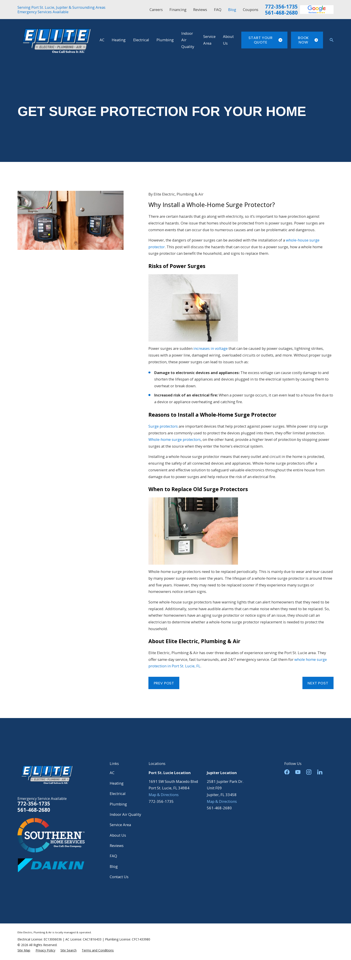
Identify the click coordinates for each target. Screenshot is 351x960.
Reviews (200, 9)
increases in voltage (210, 348)
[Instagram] (308, 772)
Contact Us (119, 876)
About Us (118, 835)
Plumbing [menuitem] (165, 39)
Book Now (308, 40)
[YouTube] (297, 772)
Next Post (318, 683)
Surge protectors (163, 426)
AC (112, 772)
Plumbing (118, 804)
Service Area (120, 824)
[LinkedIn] (319, 772)
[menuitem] (23, 950)
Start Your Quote (265, 40)
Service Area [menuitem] (209, 40)
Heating (117, 783)
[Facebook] (286, 772)
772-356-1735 (281, 6)
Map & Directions (164, 794)
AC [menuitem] (102, 39)
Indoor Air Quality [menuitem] (187, 40)
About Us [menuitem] (228, 40)
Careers (156, 9)
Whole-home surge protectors (174, 439)
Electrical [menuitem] (141, 39)
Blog (232, 9)
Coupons (250, 9)
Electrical (118, 793)
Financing (177, 9)
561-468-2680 (281, 12)
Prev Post (164, 683)
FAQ (217, 9)
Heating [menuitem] (119, 39)
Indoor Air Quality (125, 814)
